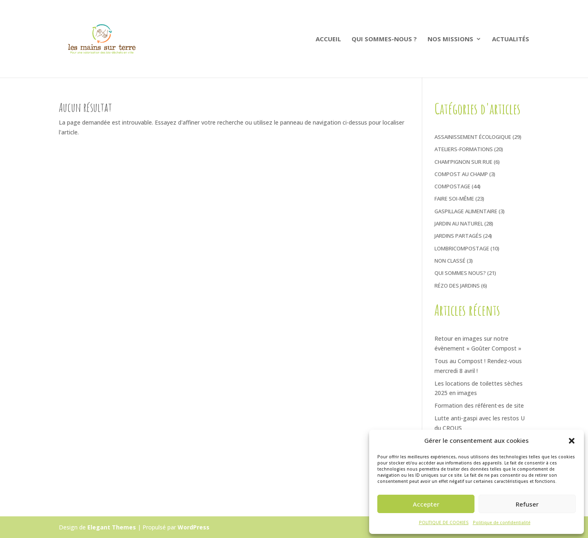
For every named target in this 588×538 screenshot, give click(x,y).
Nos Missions (450, 39)
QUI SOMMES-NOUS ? (384, 39)
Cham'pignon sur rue (463, 161)
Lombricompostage (461, 248)
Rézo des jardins (457, 285)
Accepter (426, 504)
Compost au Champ (461, 174)
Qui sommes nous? (460, 273)
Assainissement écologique (472, 137)
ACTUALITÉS (510, 39)
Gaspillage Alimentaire (465, 211)
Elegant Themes (111, 527)
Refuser (527, 504)
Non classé (450, 260)
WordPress (193, 527)
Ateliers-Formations (463, 149)
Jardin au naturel (458, 223)
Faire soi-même (454, 198)
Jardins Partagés (458, 235)
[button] (572, 441)
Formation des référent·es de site (479, 405)
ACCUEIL (328, 39)
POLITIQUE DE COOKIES (444, 522)
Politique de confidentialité (501, 522)
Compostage (452, 186)
